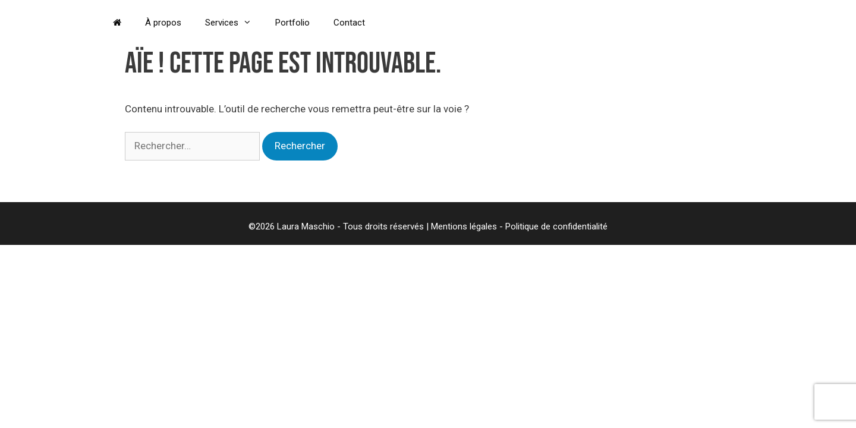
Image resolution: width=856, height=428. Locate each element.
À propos (163, 22)
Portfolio (292, 22)
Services (234, 23)
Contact (349, 22)
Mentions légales (464, 226)
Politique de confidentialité (556, 226)
